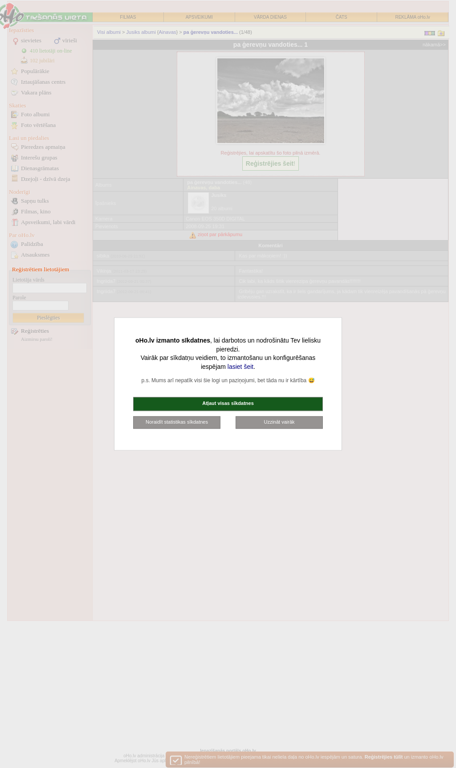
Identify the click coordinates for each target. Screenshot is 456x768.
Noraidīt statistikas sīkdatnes (177, 422)
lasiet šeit (240, 366)
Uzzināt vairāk (279, 422)
